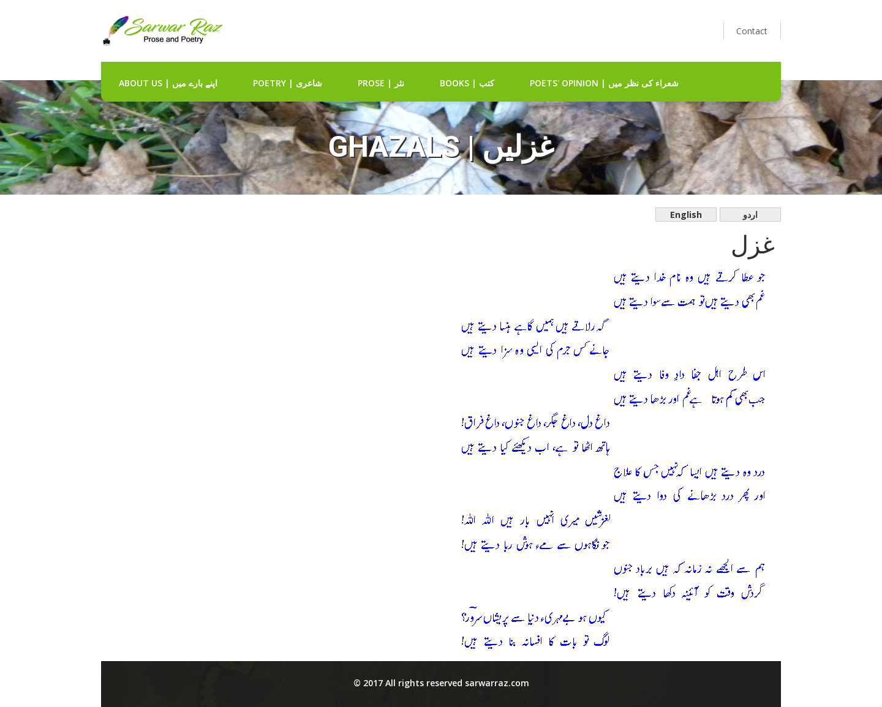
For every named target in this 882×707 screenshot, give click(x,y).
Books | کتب (467, 83)
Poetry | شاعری (287, 83)
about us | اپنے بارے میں (168, 83)
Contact (751, 31)
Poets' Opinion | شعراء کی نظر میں (604, 83)
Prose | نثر (381, 83)
